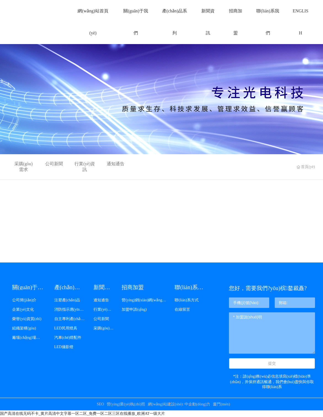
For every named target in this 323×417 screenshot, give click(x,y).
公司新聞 (54, 163)
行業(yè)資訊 (84, 166)
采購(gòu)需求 (23, 166)
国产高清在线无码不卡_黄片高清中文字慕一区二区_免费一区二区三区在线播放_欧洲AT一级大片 (82, 413)
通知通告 (115, 163)
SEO (100, 404)
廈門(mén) (221, 404)
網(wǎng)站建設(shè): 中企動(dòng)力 (179, 404)
